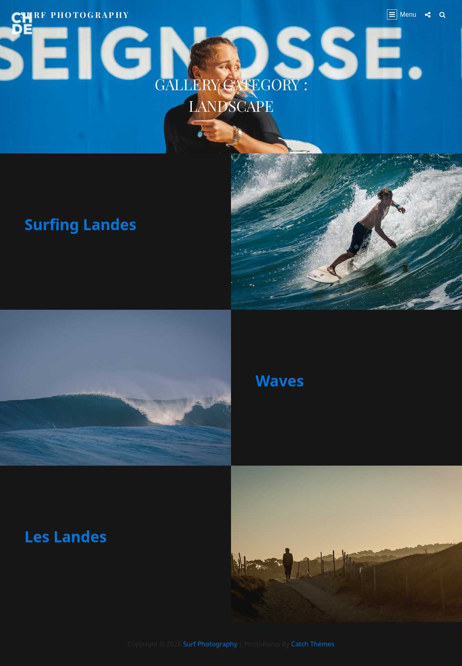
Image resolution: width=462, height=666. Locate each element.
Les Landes (65, 536)
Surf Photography (74, 14)
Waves (279, 380)
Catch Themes (312, 643)
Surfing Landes (80, 224)
